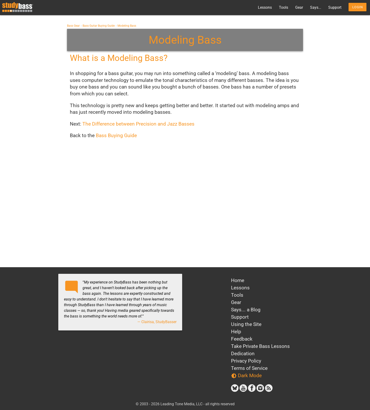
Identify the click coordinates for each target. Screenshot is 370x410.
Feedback (241, 339)
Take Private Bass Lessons (260, 346)
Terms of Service (249, 368)
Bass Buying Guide (116, 135)
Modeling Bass (127, 25)
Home (237, 280)
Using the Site (246, 324)
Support (334, 7)
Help (236, 331)
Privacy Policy (246, 361)
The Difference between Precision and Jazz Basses (138, 124)
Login (357, 7)
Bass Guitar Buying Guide (99, 25)
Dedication (243, 353)
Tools (283, 7)
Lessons (265, 7)
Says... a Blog (246, 310)
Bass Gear (73, 25)
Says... (315, 7)
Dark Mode (246, 376)
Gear (299, 7)
